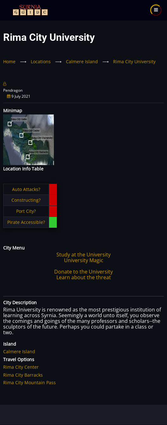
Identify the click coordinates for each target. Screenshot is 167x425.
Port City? (26, 211)
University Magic (83, 260)
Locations (41, 62)
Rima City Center (21, 367)
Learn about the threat (83, 277)
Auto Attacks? (26, 189)
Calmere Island (82, 62)
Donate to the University (83, 271)
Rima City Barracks (23, 375)
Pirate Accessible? (26, 222)
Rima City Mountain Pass (29, 382)
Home (9, 62)
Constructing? (26, 200)
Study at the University (83, 254)
